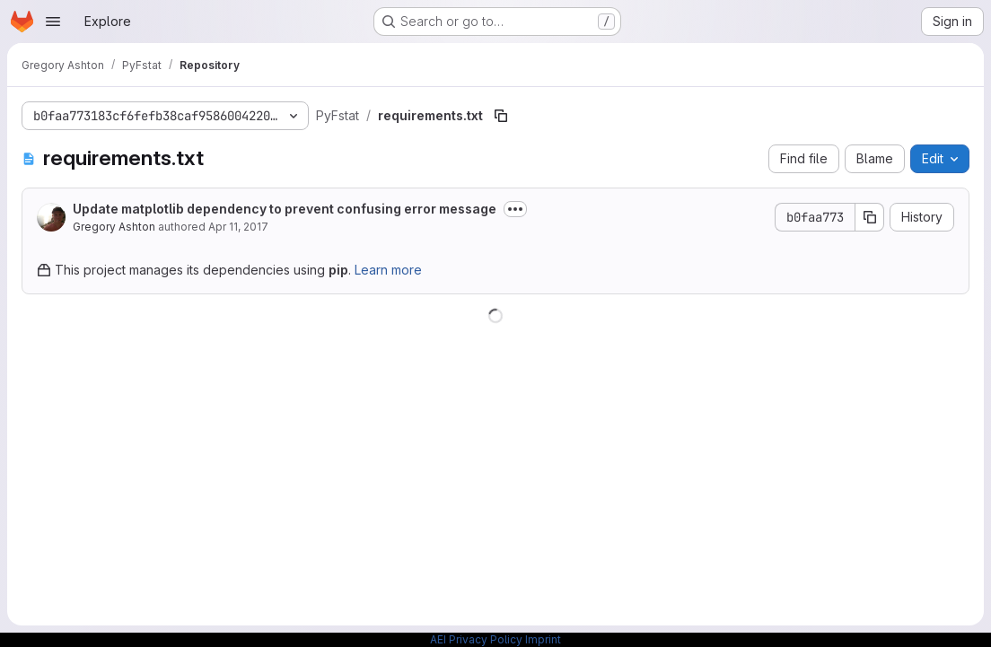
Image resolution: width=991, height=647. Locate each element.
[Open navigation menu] (53, 21)
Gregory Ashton (114, 226)
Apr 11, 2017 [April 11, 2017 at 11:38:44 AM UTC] (238, 226)
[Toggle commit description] (515, 209)
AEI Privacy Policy (476, 639)
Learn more (388, 269)
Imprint (543, 639)
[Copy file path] (501, 115)
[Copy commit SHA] (869, 217)
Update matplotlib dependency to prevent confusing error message (284, 208)
